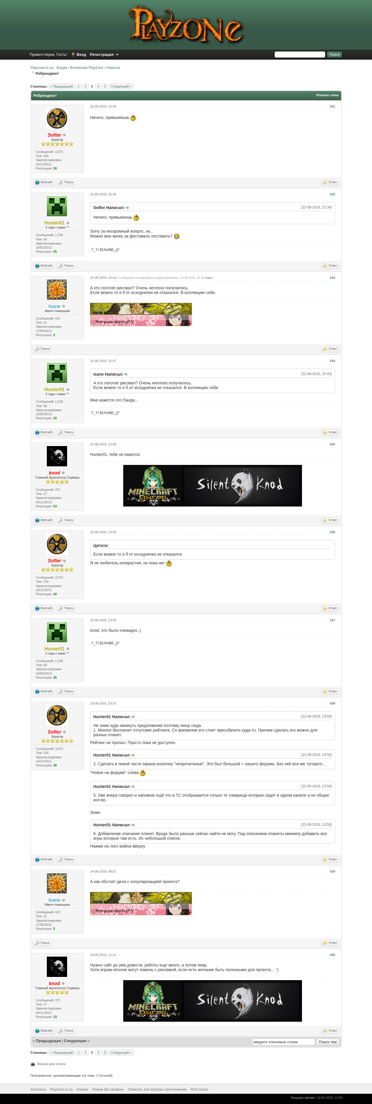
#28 (332, 703)
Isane (208, 277)
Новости (113, 68)
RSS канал (199, 1089)
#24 (332, 361)
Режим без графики (108, 1089)
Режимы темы (327, 95)
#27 (332, 620)
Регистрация (102, 54)
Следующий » (121, 86)
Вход (81, 54)
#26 (332, 532)
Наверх (82, 1089)
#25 (332, 444)
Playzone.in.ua (61, 1089)
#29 (332, 871)
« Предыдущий (62, 86)
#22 (332, 194)
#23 (332, 277)
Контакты (38, 1089)
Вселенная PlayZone (86, 68)
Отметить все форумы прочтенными (157, 1089)
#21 (332, 106)
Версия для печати (51, 1064)
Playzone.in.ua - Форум (49, 68)
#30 (332, 955)
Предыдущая (48, 1041)
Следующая (75, 1041)
